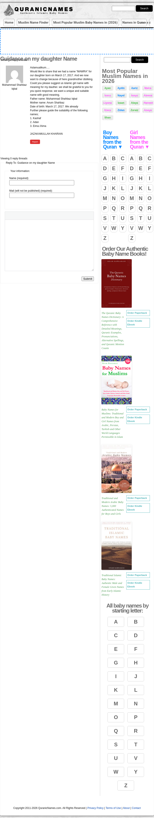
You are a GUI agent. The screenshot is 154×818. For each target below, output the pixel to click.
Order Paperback (137, 313)
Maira (147, 88)
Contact (136, 808)
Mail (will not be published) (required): (31, 190)
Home (9, 22)
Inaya (134, 95)
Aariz (134, 88)
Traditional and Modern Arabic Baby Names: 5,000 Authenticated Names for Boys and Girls (113, 506)
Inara (107, 95)
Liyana (108, 102)
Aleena (148, 95)
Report (35, 142)
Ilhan (107, 117)
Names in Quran (134, 22)
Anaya (148, 110)
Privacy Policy (95, 808)
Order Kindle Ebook (134, 323)
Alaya (134, 102)
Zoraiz (134, 110)
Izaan (121, 102)
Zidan (121, 110)
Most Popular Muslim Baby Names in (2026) (85, 22)
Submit (87, 278)
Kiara (107, 110)
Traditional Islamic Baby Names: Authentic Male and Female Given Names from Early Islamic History (113, 585)
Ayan (107, 88)
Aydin (121, 88)
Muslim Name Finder (33, 22)
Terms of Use (113, 808)
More (147, 23)
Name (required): (19, 178)
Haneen (148, 102)
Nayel (120, 95)
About (126, 808)
